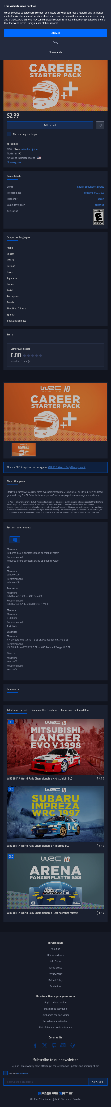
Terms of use (55, 967)
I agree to (18, 1073)
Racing (80, 186)
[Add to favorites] (100, 125)
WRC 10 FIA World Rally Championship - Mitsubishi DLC (39, 778)
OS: (8, 567)
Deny (55, 42)
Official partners (55, 955)
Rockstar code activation (55, 1021)
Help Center (55, 961)
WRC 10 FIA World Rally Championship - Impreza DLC (38, 846)
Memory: (11, 610)
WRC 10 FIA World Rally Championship (67, 467)
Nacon (100, 199)
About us (55, 949)
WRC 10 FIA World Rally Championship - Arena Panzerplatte (42, 913)
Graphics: (12, 632)
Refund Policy (55, 980)
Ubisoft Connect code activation (55, 1027)
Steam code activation (55, 1009)
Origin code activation (55, 1002)
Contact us (55, 986)
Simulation (90, 186)
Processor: (13, 588)
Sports (100, 186)
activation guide (29, 149)
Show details (55, 52)
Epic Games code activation (55, 1015)
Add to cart (50, 125)
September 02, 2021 (94, 193)
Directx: (11, 653)
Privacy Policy (55, 974)
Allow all (56, 33)
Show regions (14, 162)
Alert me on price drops (25, 134)
